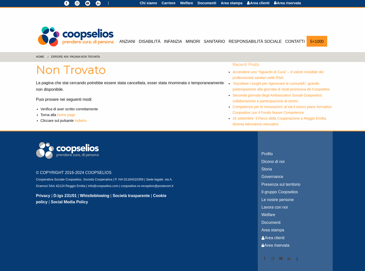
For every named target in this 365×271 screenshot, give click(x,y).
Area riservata (289, 3)
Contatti (295, 41)
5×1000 (317, 41)
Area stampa (231, 3)
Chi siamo (148, 3)
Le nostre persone (278, 200)
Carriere (168, 3)
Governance (272, 176)
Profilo (267, 154)
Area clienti (260, 3)
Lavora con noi (275, 207)
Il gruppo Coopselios (280, 192)
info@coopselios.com (103, 186)
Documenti (207, 3)
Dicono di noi (273, 161)
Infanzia (173, 41)
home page (66, 115)
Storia (267, 169)
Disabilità (149, 41)
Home (40, 56)
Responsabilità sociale (255, 41)
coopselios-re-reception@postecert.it (147, 186)
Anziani (127, 41)
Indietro (81, 121)
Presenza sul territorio (281, 184)
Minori (193, 41)
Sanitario (214, 41)
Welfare (186, 3)
